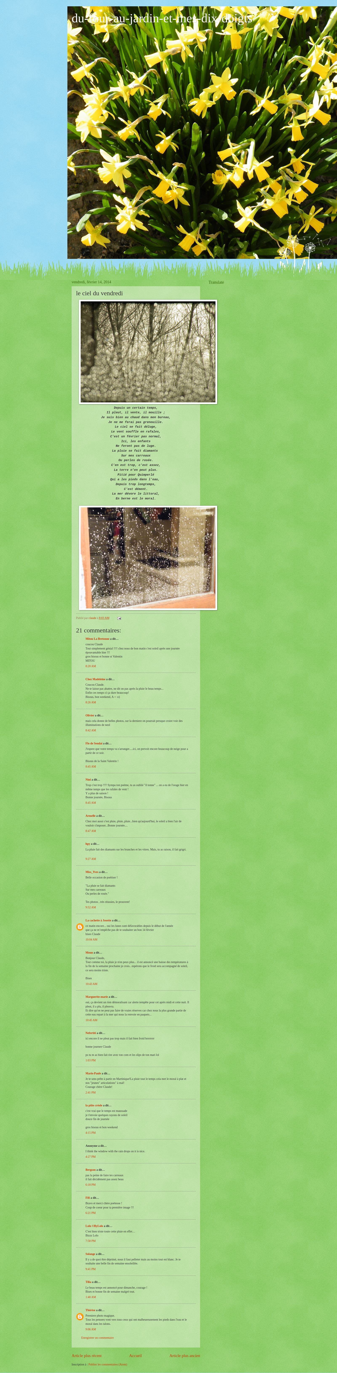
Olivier (90, 715)
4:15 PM (91, 1132)
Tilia (88, 1282)
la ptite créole (94, 1105)
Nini (89, 779)
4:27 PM (91, 1156)
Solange (90, 1254)
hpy (88, 843)
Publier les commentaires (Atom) (107, 1364)
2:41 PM (91, 1092)
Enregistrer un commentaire (97, 1337)
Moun (89, 952)
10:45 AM (91, 1020)
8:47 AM (91, 831)
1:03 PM (91, 1060)
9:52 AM (91, 907)
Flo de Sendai (94, 743)
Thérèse (90, 1310)
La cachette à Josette (98, 920)
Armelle (91, 815)
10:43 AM (91, 984)
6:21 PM (91, 1213)
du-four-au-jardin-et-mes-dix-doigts (162, 18)
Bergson (91, 1169)
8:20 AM (91, 666)
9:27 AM (91, 859)
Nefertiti (91, 1033)
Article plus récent (87, 1355)
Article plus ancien (184, 1355)
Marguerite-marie (97, 996)
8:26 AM (91, 702)
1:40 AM (91, 1297)
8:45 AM (91, 766)
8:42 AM (91, 730)
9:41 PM (91, 1269)
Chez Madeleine (96, 679)
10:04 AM (91, 939)
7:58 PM (91, 1241)
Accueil (135, 1355)
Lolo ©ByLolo (94, 1226)
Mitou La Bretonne (97, 638)
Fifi (88, 1197)
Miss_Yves (92, 872)
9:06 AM (91, 1329)
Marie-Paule (93, 1073)
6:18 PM (91, 1184)
